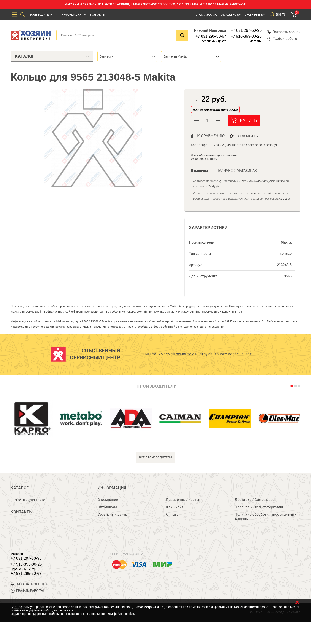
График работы (282, 39)
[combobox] (127, 56)
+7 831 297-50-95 (246, 30)
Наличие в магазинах (237, 170)
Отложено (231, 14)
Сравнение (255, 14)
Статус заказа (206, 14)
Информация (71, 14)
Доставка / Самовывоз (254, 500)
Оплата (172, 514)
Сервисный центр (112, 514)
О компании (108, 500)
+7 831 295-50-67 (210, 36)
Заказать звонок (283, 32)
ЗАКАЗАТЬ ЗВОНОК (29, 584)
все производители (155, 457)
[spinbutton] (207, 121)
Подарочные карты (182, 500)
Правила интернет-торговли (259, 507)
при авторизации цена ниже (215, 109)
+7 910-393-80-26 (246, 36)
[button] (218, 120)
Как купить (175, 507)
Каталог (20, 488)
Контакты (97, 14)
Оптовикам (107, 507)
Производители (40, 14)
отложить (247, 136)
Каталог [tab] (52, 56)
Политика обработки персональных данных (265, 516)
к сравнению (211, 136)
